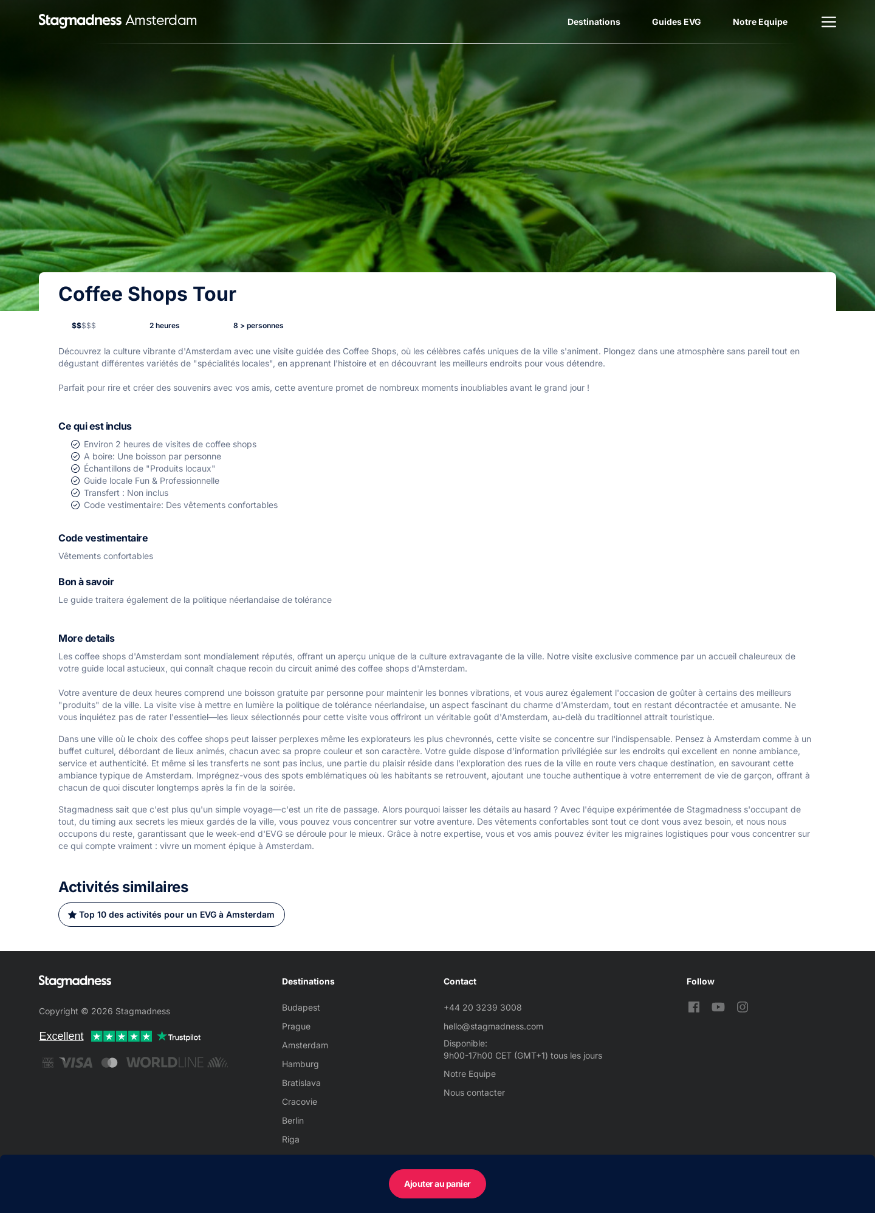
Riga (291, 1139)
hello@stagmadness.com (493, 1026)
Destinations (594, 21)
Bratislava (301, 1082)
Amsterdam (305, 1045)
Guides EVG (676, 21)
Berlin (293, 1120)
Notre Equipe (760, 21)
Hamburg (300, 1064)
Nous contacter (474, 1092)
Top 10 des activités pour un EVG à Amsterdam (177, 914)
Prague (296, 1026)
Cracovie (299, 1101)
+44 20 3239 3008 (483, 1007)
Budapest (301, 1007)
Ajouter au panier (437, 1183)
